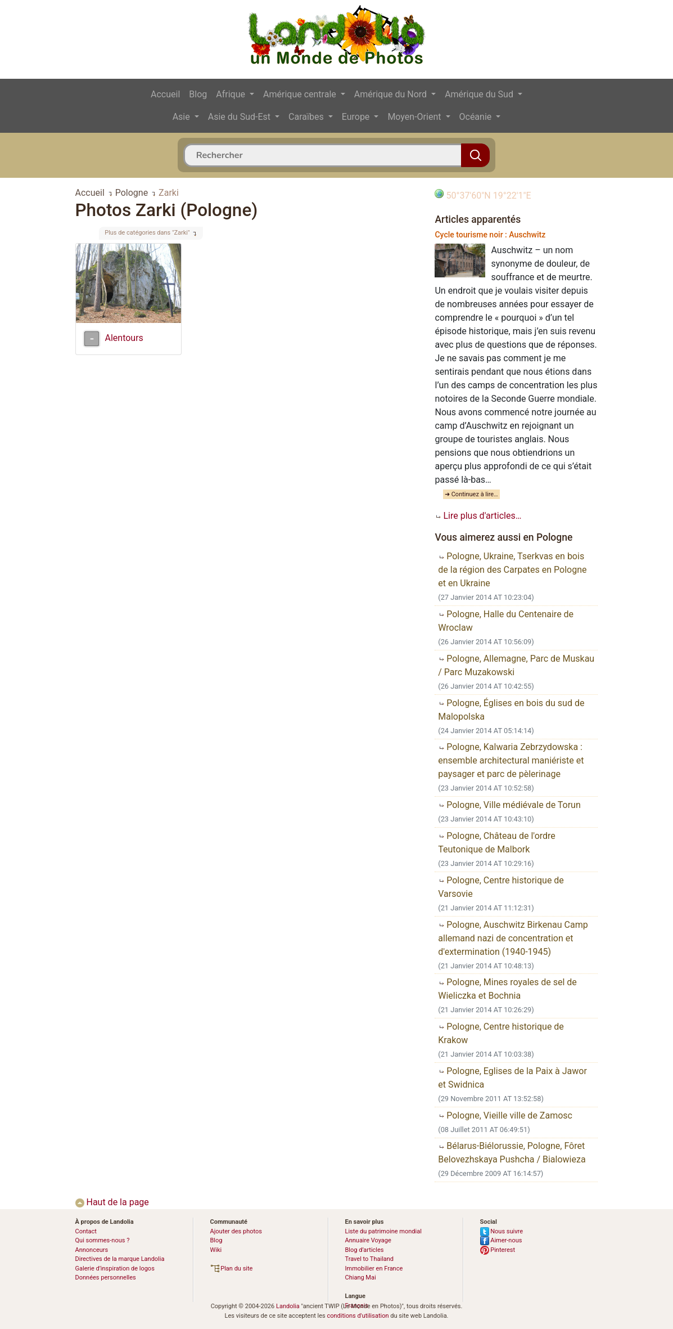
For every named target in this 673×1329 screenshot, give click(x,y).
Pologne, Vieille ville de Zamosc (505, 1115)
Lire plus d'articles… (478, 515)
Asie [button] (182, 116)
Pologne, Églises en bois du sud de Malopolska (511, 710)
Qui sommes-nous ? (102, 1240)
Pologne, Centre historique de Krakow (501, 1033)
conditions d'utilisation (358, 1315)
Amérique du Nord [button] (391, 94)
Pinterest (498, 1250)
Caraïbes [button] (307, 116)
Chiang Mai (360, 1277)
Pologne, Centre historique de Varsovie (501, 887)
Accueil (165, 94)
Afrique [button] (231, 94)
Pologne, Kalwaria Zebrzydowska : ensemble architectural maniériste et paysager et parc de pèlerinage (511, 760)
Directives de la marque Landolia (120, 1259)
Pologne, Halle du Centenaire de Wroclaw (505, 621)
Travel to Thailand (369, 1259)
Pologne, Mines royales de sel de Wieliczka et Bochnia (507, 989)
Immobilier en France (374, 1268)
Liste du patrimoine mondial (383, 1231)
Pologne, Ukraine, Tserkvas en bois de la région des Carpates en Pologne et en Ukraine (512, 570)
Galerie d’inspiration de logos (115, 1268)
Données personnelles (105, 1277)
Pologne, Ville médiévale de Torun (509, 805)
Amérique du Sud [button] (480, 94)
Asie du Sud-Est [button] (240, 116)
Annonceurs (92, 1250)
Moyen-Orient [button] (415, 116)
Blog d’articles (364, 1250)
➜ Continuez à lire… (471, 494)
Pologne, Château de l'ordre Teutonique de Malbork (496, 842)
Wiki (216, 1250)
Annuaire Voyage (368, 1240)
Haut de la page (112, 1202)
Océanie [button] (476, 116)
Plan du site (231, 1268)
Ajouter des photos (236, 1231)
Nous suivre (501, 1231)
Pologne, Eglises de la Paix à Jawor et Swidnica (512, 1078)
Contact (86, 1231)
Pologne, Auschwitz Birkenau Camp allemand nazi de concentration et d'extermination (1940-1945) (513, 938)
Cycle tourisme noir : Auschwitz (490, 234)
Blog (198, 94)
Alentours (124, 338)
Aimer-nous (501, 1240)
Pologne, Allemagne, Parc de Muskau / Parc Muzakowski (516, 665)
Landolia (288, 1306)
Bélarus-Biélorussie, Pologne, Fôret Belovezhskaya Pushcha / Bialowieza (511, 1153)
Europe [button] (357, 116)
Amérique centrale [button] (300, 94)
